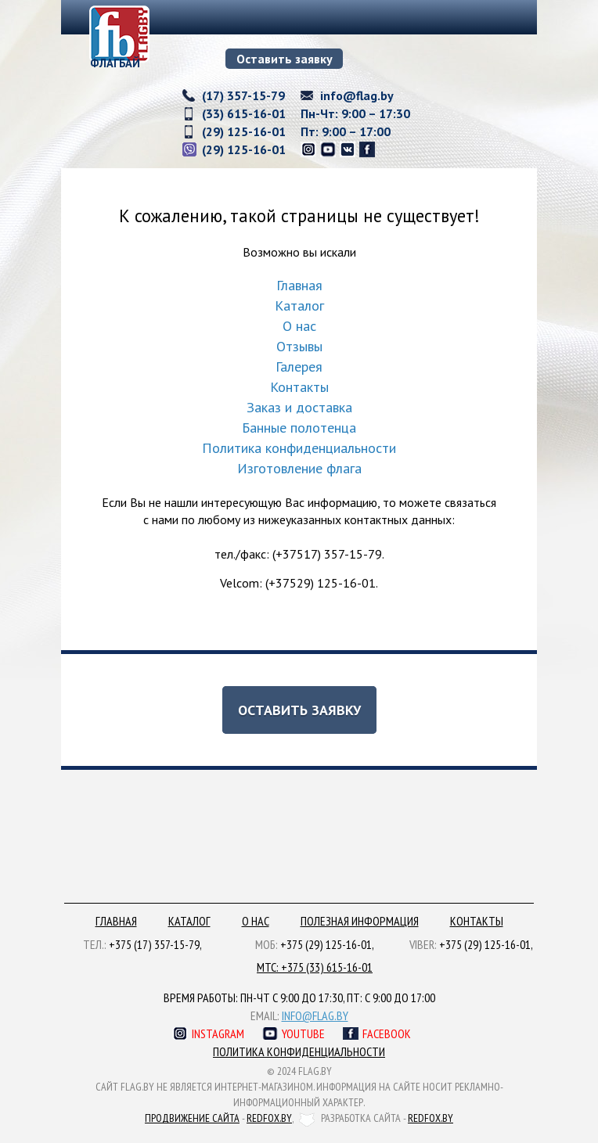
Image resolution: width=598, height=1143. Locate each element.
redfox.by (269, 1118)
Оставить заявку (284, 58)
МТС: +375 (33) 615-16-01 (315, 967)
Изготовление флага (299, 468)
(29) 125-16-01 (244, 131)
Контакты (299, 387)
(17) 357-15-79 (243, 95)
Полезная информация (360, 921)
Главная (299, 285)
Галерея (299, 367)
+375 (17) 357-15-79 (154, 944)
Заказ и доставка (299, 407)
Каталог (299, 306)
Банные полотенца (299, 428)
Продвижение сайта (192, 1118)
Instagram (218, 1033)
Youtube (303, 1033)
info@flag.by (357, 95)
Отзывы (299, 346)
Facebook (386, 1033)
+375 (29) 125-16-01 (326, 944)
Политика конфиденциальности (299, 448)
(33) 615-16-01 (244, 113)
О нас (299, 326)
